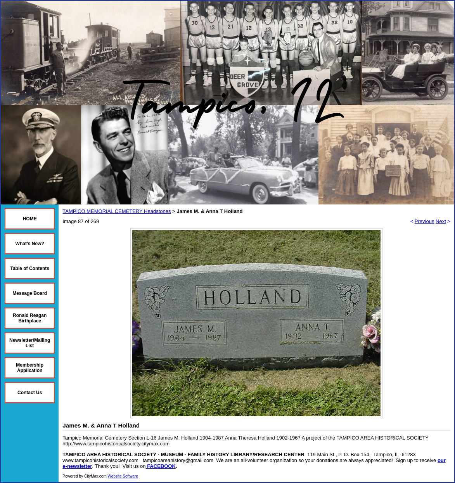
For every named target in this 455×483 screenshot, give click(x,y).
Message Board (29, 293)
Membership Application (29, 367)
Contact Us (29, 392)
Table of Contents (29, 268)
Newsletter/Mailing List (29, 343)
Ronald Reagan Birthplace (30, 318)
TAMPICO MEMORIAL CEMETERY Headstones (116, 211)
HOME (30, 219)
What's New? (30, 243)
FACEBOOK (161, 466)
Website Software (123, 476)
